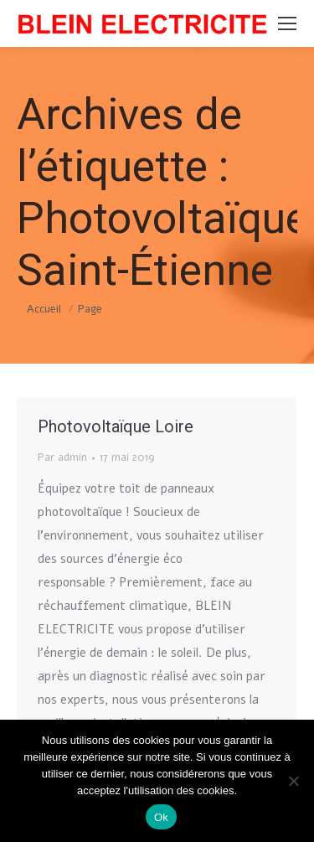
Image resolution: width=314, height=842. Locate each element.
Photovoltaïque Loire (115, 426)
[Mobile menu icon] (287, 23)
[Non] (293, 780)
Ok (161, 817)
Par (62, 457)
